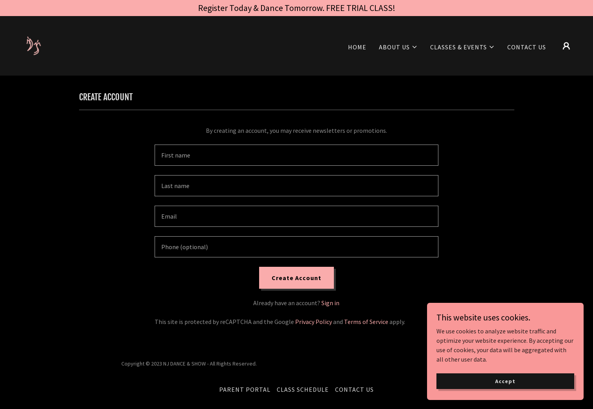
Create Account (296, 278)
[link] (39, 45)
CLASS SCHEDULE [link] (303, 389)
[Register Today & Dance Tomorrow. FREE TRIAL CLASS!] (296, 8)
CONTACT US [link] (526, 47)
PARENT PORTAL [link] (244, 389)
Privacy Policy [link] (313, 322)
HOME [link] (357, 47)
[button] (398, 47)
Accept (505, 380)
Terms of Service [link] (366, 322)
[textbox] (296, 155)
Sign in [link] (330, 303)
